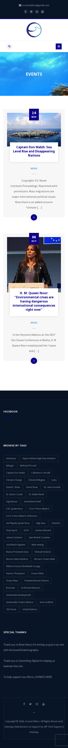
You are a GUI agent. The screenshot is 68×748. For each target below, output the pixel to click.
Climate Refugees (36, 479)
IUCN (26, 530)
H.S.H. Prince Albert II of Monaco (21, 515)
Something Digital (29, 660)
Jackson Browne (43, 530)
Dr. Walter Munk (36, 494)
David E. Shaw (13, 486)
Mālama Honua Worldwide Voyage (23, 566)
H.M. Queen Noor (14, 508)
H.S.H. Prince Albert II (39, 508)
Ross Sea (10, 587)
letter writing (37, 544)
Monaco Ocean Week (44, 558)
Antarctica (11, 458)
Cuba (54, 479)
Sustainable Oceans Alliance (19, 602)
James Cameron (14, 537)
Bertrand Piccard (28, 465)
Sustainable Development (18, 594)
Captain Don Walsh (15, 472)
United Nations (30, 609)
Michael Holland (43, 551)
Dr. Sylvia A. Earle (14, 494)
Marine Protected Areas (17, 551)
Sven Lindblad (46, 602)
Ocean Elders (37, 573)
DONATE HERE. (43, 676)
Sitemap (8, 726)
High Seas (40, 522)
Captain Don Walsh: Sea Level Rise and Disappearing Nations (34, 151)
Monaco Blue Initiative (17, 558)
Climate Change (14, 479)
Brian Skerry (26, 644)
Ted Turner (11, 609)
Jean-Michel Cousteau (39, 537)
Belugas (10, 465)
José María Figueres (15, 544)
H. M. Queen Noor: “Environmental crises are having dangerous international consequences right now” (34, 301)
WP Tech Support (53, 726)
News (34, 168)
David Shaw (32, 486)
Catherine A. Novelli (40, 472)
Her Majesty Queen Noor (18, 522)
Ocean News (12, 580)
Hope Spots (11, 530)
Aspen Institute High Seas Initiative (38, 458)
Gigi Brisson (12, 501)
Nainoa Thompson (15, 573)
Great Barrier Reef (32, 501)
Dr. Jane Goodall (52, 486)
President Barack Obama (36, 580)
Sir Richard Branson (30, 587)
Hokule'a (56, 522)
